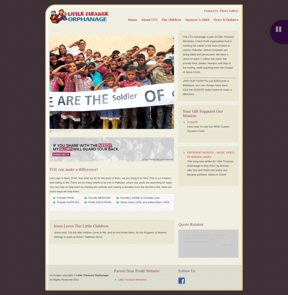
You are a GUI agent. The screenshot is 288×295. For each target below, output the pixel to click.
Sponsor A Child (197, 20)
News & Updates (226, 20)
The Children (171, 20)
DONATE (192, 122)
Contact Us (211, 11)
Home (132, 20)
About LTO (149, 20)
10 (72, 131)
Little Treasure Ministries (132, 279)
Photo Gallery (229, 11)
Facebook (181, 281)
